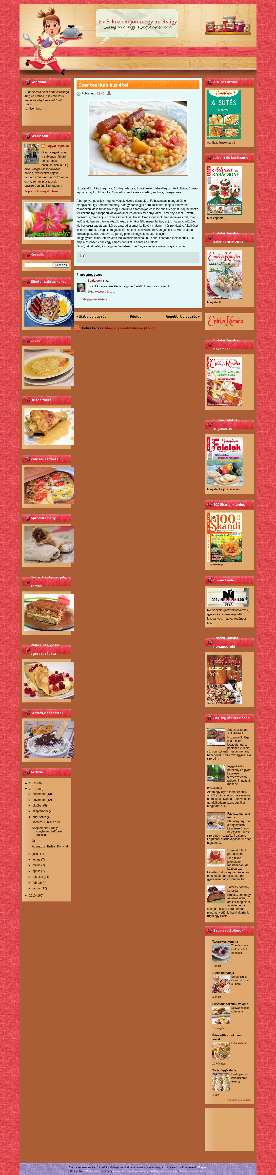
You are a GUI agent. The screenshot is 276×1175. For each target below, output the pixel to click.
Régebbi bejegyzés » (183, 316)
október (37, 805)
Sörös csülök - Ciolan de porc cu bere (240, 980)
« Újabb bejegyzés (91, 316)
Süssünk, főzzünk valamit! (230, 1004)
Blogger (202, 1167)
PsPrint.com (90, 1171)
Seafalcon (95, 280)
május (36, 865)
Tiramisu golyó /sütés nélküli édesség (240, 949)
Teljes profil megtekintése (41, 191)
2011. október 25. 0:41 (101, 291)
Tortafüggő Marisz (225, 1070)
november (39, 800)
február (37, 882)
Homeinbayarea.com (192, 1171)
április (36, 871)
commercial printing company (130, 1171)
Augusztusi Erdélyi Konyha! (50, 846)
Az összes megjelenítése (239, 1100)
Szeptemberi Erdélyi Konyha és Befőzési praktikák (47, 831)
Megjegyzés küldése (95, 299)
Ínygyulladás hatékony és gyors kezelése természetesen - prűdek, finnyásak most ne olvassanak (229, 777)
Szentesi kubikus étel (46, 822)
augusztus (39, 817)
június (36, 859)
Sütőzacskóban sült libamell (237, 731)
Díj (34, 841)
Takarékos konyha (225, 941)
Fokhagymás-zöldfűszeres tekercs (239, 1078)
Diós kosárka (239, 1043)
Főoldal (136, 316)
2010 (32, 895)
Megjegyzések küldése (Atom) (130, 328)
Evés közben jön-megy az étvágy (138, 21)
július (36, 854)
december (39, 794)
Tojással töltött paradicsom (236, 852)
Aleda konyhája (223, 973)
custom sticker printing (163, 1171)
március (38, 877)
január (37, 888)
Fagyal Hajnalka (57, 146)
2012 (32, 783)
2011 (32, 789)
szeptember (40, 811)
